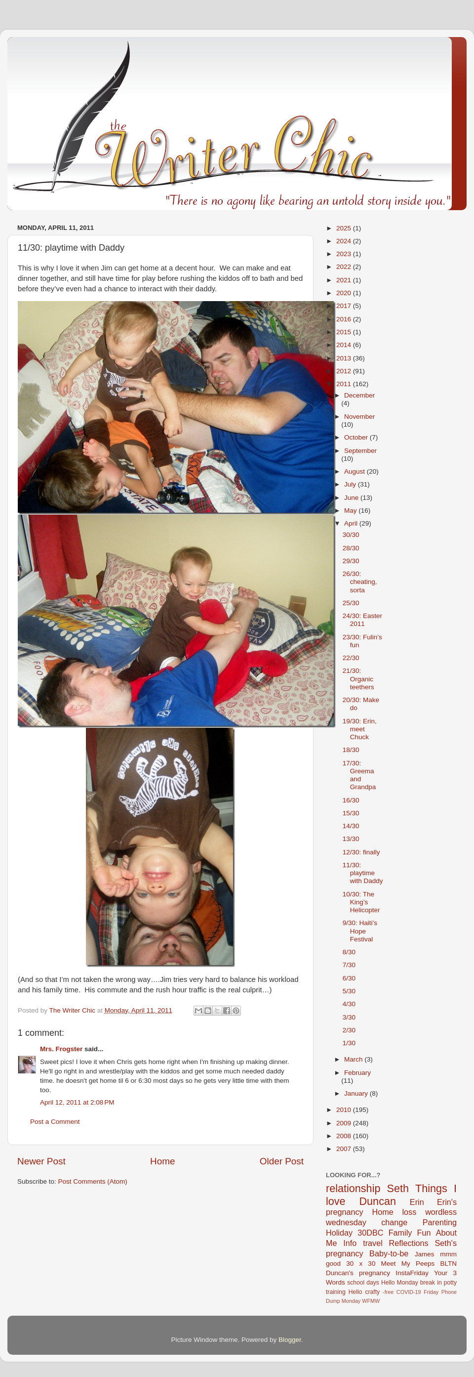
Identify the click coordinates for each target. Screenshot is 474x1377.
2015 (344, 332)
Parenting (440, 1222)
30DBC (370, 1232)
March (354, 1059)
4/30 (349, 1004)
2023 (344, 254)
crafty (372, 1291)
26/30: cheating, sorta (360, 581)
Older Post (282, 1161)
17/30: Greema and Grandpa (359, 775)
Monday (351, 1301)
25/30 (351, 603)
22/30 (351, 658)
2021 (344, 280)
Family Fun (410, 1232)
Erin (417, 1202)
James (424, 1254)
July (351, 484)
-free (388, 1292)
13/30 (351, 839)
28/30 (351, 548)
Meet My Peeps (408, 1263)
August (355, 471)
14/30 (351, 826)
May (351, 510)
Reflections (409, 1243)
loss (409, 1211)
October (357, 437)
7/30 (349, 965)
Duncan (377, 1201)
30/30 (351, 534)
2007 (344, 1149)
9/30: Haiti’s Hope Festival (360, 930)
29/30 (351, 561)
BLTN (448, 1263)
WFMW (371, 1301)
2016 (344, 319)
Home (162, 1161)
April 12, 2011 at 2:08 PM (77, 1102)
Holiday (339, 1232)
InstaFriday (412, 1273)
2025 (344, 228)
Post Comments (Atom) (92, 1181)
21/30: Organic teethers (358, 678)
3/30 (349, 1017)
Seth (398, 1188)
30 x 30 (360, 1263)
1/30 (349, 1043)
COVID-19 (408, 1292)
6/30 (349, 978)
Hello (355, 1291)
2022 (344, 266)
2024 (344, 241)
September (360, 450)
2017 (344, 306)
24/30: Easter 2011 (362, 619)
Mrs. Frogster (61, 1049)
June (352, 497)
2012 (344, 371)
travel (373, 1243)
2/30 (349, 1030)
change (394, 1222)
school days (363, 1282)
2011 (344, 384)
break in (431, 1282)
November (359, 416)
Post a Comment (55, 1121)
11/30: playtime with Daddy (363, 873)
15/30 (351, 813)
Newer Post (41, 1161)
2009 (344, 1123)
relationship (353, 1188)
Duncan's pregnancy (358, 1273)
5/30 (349, 991)
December (359, 395)
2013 (344, 358)
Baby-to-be (388, 1253)
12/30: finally (361, 852)
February (357, 1072)
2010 (344, 1109)
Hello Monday (399, 1282)
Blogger (289, 1339)
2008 (344, 1136)
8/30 (349, 952)
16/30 (351, 800)
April (351, 523)
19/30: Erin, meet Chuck (360, 729)
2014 (344, 345)
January (357, 1093)
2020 (344, 293)
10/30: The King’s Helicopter (361, 902)
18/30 (351, 750)
